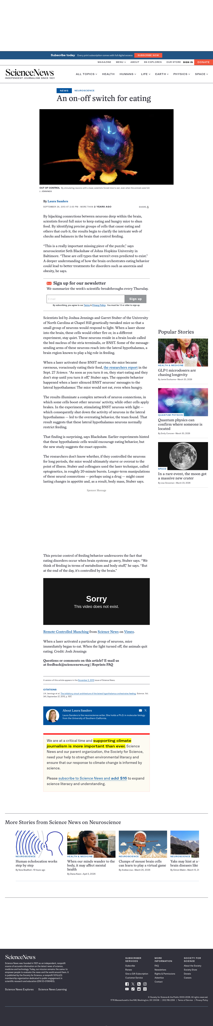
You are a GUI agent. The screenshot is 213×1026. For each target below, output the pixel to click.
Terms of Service (185, 1000)
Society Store (190, 969)
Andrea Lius (127, 870)
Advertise (159, 977)
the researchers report (121, 367)
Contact (159, 981)
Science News (108, 632)
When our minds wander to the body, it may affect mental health (91, 865)
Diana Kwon (75, 874)
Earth (161, 74)
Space (201, 74)
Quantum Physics (170, 415)
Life (145, 74)
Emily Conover (167, 433)
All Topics (86, 74)
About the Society (192, 965)
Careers (188, 977)
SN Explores (153, 62)
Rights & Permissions (165, 973)
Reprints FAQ (102, 664)
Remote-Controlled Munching (66, 632)
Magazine (104, 62)
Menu (121, 62)
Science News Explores (19, 989)
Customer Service (134, 977)
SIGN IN (188, 62)
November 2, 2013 (86, 680)
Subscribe (130, 965)
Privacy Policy (98, 305)
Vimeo (129, 632)
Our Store (173, 62)
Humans (128, 74)
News (64, 90)
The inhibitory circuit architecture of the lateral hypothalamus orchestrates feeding (98, 693)
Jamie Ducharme (168, 379)
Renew (128, 969)
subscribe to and (92, 778)
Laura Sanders (58, 201)
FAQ (157, 965)
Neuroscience (85, 90)
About (134, 62)
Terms (87, 305)
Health (108, 74)
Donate (204, 62)
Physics (181, 74)
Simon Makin (179, 870)
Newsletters (160, 969)
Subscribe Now (148, 55)
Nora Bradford (24, 870)
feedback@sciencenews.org (68, 664)
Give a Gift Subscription (136, 973)
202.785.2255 (168, 1000)
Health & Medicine (171, 365)
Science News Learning (52, 989)
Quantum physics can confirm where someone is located (180, 425)
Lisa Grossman (167, 483)
